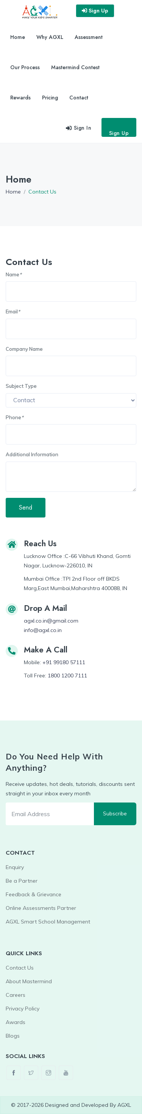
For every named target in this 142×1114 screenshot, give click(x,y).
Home (17, 37)
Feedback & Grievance (33, 894)
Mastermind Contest (75, 67)
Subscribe (115, 813)
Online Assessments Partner (41, 908)
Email (13, 311)
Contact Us (20, 967)
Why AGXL (49, 37)
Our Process (25, 67)
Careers (15, 995)
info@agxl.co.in (43, 630)
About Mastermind (29, 981)
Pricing (50, 97)
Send (25, 507)
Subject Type (21, 386)
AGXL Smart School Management (48, 921)
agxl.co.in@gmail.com (51, 620)
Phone (14, 417)
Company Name (24, 349)
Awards (15, 1022)
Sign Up (119, 133)
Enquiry (15, 867)
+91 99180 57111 (63, 662)
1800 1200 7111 (67, 675)
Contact (78, 97)
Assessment (89, 37)
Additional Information (32, 454)
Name (14, 274)
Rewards (20, 97)
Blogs (13, 1035)
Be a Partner (21, 880)
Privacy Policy (22, 1008)
